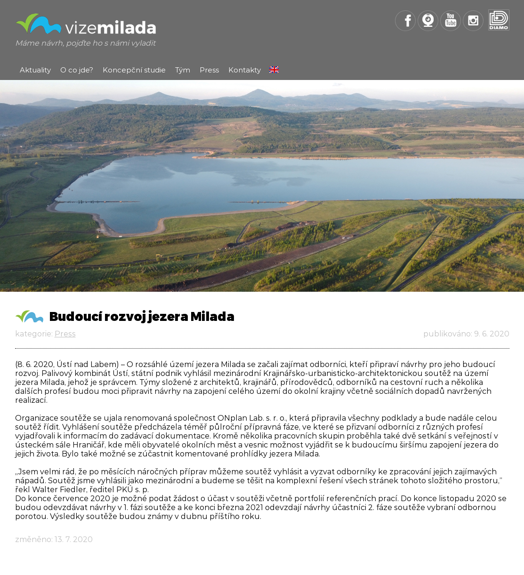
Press (209, 69)
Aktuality (35, 69)
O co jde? (76, 69)
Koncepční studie (134, 69)
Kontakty (244, 69)
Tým (182, 69)
